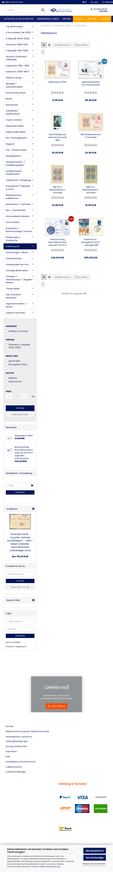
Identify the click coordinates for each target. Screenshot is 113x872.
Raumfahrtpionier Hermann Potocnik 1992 (57, 137)
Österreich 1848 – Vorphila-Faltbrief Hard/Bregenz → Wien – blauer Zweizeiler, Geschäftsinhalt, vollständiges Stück (20, 542)
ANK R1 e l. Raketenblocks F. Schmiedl (91, 190)
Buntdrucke (12, 104)
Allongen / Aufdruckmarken (14, 85)
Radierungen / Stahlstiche (13, 239)
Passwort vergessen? (16, 646)
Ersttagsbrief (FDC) (17, 364)
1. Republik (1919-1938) (17, 50)
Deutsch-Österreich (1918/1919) (16, 58)
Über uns (92, 18)
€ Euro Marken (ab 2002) (18, 32)
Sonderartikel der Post (17, 264)
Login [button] (94, 2)
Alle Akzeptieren (95, 850)
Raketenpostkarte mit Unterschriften (91, 83)
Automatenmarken (16, 92)
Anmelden (20, 492)
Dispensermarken (15, 125)
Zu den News (56, 706)
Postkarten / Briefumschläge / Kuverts (19, 230)
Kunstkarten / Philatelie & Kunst (18, 187)
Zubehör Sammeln (15, 312)
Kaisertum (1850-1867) (17, 71)
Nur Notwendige (95, 857)
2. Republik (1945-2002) (18, 38)
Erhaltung (12, 356)
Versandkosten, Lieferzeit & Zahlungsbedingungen (19, 739)
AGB (8, 756)
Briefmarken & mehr (47, 18)
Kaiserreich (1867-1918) (17, 65)
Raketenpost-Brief (58, 82)
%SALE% (79, 18)
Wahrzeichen (14, 381)
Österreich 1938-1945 (17, 44)
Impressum (11, 751)
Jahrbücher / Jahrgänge (18, 180)
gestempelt (13, 361)
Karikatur (11, 378)
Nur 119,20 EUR (20, 556)
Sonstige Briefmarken (17, 270)
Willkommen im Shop (12, 2)
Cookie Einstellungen (16, 771)
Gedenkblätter (13, 155)
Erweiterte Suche (20, 587)
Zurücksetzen (20, 414)
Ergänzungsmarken (16, 131)
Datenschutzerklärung (50, 866)
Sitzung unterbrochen (16, 746)
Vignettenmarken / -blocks (17, 305)
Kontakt (9, 726)
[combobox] (63, 45)
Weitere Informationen (94, 863)
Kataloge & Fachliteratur (18, 18)
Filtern (20, 408)
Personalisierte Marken (17, 216)
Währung (11, 326)
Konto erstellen (13, 642)
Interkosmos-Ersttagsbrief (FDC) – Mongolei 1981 (90, 242)
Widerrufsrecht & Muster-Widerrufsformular (27, 731)
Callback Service (14, 766)
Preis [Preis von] (8, 391)
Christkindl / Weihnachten (13, 112)
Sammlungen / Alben (17, 252)
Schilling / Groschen (17, 331)
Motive (10, 373)
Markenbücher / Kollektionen (14, 197)
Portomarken (12, 222)
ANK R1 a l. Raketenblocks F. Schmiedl (57, 190)
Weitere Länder (14, 77)
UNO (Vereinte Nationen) (13, 296)
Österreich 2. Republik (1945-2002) (18, 346)
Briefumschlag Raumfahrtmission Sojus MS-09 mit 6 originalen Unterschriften (57, 242)
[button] (85, 2)
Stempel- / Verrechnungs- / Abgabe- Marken (19, 279)
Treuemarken (13, 288)
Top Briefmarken (14, 26)
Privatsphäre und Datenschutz (21, 761)
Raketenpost (12, 246)
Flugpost (10, 143)
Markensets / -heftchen (18, 204)
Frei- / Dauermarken (16, 149)
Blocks (9, 98)
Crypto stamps (14, 119)
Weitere (67, 18)
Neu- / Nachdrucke (16, 210)
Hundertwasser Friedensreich (14, 172)
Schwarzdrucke (14, 258)
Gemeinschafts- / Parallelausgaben (15, 163)
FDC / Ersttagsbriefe (16, 137)
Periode (10, 339)
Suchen (105, 18)
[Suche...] (43, 10)
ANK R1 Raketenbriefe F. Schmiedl (91, 136)
